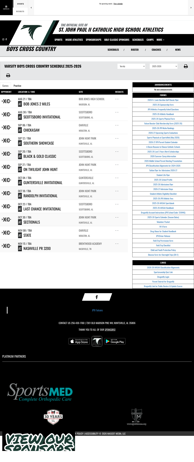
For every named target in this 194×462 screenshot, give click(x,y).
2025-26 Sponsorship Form (163, 104)
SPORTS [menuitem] (58, 39)
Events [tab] (20, 4)
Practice (17, 85)
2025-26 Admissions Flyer (163, 184)
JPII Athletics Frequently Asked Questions (163, 109)
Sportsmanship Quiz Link (163, 272)
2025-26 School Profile (163, 179)
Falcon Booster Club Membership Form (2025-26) (163, 123)
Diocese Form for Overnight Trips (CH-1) (163, 254)
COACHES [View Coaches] (156, 49)
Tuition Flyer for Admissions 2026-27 (163, 170)
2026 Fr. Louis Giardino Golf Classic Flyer (163, 100)
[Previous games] (31, 7)
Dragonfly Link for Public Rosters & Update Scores (163, 286)
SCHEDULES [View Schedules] (113, 49)
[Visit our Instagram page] (3, 39)
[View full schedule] (6, 7)
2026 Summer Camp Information (163, 156)
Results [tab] (20, 11)
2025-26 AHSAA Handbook (163, 207)
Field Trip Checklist (163, 245)
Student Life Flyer (163, 175)
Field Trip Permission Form (163, 240)
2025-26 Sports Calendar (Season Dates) (163, 217)
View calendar (118, 3)
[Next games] (191, 7)
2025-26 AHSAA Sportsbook (163, 203)
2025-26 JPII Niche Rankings (163, 128)
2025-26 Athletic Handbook (163, 114)
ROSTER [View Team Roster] (135, 49)
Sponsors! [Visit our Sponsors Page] (110, 329)
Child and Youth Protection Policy (163, 250)
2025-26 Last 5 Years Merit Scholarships (163, 151)
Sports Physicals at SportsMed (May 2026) (163, 137)
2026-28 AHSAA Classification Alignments (163, 267)
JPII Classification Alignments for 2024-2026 (163, 165)
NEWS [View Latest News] (178, 49)
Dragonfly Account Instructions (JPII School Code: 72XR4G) (163, 212)
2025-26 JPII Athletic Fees (163, 198)
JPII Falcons (97, 310)
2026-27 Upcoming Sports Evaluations (163, 132)
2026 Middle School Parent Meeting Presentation (163, 160)
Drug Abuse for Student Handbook (163, 231)
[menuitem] (93, 39)
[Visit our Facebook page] (6, 39)
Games (5, 85)
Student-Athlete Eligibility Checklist (163, 193)
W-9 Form (163, 226)
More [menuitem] (160, 39)
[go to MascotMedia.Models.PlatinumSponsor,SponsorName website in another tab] (97, 392)
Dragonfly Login (163, 276)
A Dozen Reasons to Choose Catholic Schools (163, 146)
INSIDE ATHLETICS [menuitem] (74, 39)
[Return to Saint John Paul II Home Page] (31, 32)
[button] (185, 66)
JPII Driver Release (163, 236)
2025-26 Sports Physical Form (163, 118)
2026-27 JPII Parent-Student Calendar (163, 142)
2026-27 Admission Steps (163, 189)
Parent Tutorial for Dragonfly (163, 281)
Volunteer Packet (163, 221)
